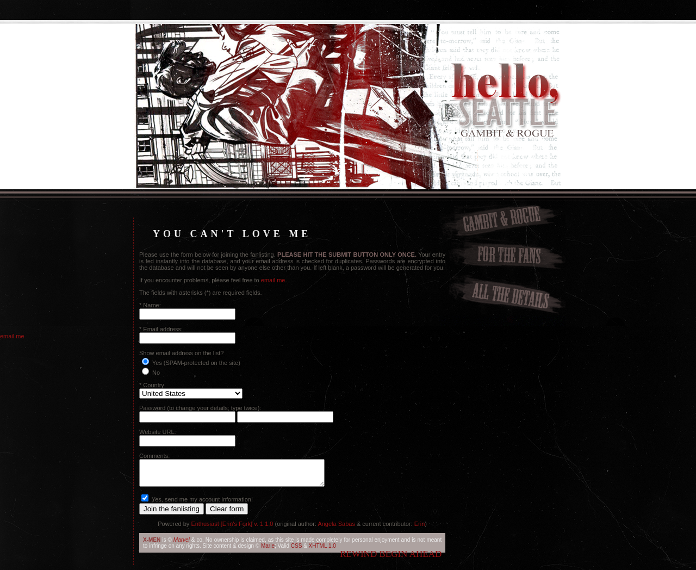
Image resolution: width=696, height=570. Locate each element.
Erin (419, 528)
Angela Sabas (336, 528)
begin (393, 559)
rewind (358, 559)
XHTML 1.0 (322, 551)
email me (273, 280)
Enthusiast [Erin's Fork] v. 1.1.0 (232, 528)
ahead (425, 559)
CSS (296, 551)
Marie (268, 551)
